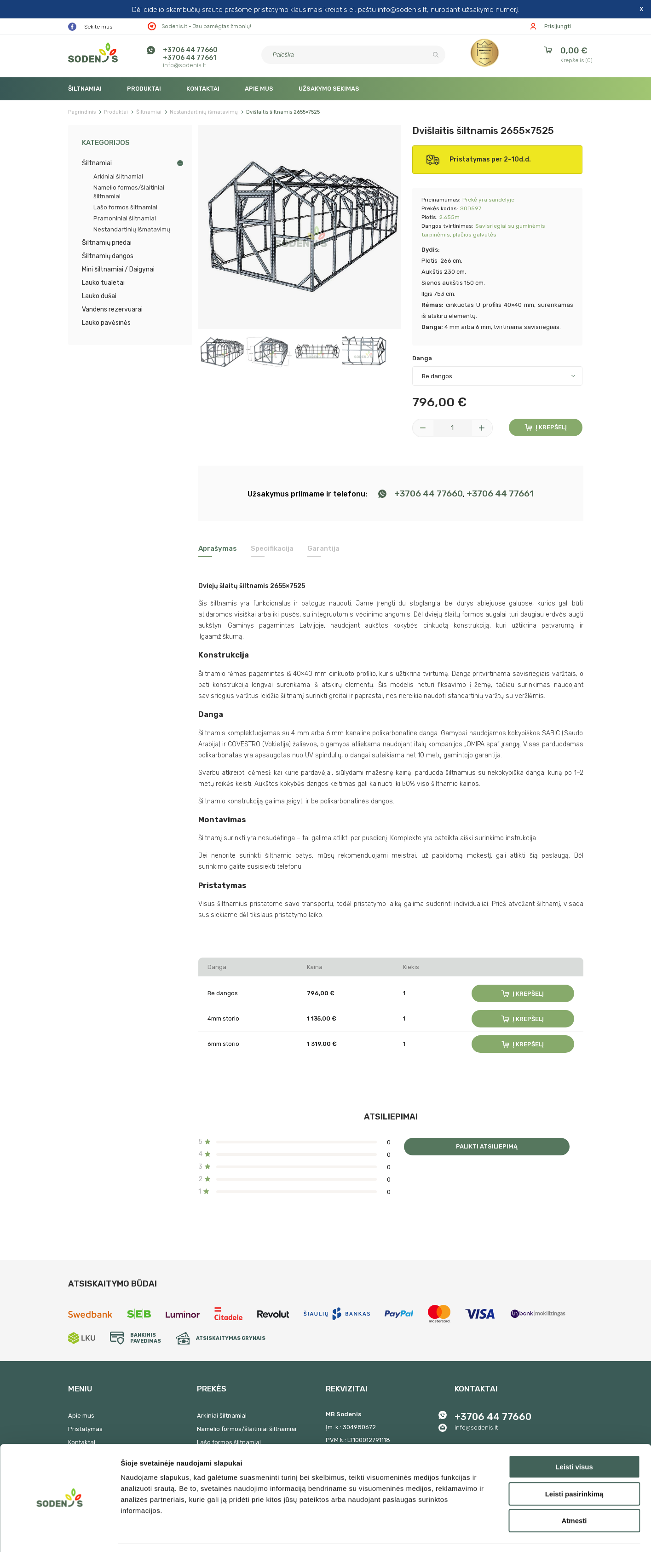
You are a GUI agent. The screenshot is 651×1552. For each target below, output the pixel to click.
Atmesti (574, 1493)
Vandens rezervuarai (112, 309)
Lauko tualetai (103, 283)
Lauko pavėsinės (106, 323)
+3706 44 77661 (189, 58)
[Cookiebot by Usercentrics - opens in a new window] (59, 1534)
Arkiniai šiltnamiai (118, 176)
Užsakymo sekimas (329, 88)
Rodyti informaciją (471, 1534)
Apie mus (259, 88)
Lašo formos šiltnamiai (125, 207)
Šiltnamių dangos (107, 256)
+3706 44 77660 (190, 50)
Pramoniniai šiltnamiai (124, 218)
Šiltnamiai (85, 88)
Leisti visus (574, 1439)
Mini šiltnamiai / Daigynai (118, 269)
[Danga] (497, 376)
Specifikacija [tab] (272, 548)
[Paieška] (353, 55)
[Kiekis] (452, 428)
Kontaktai (202, 88)
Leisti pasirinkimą (574, 1467)
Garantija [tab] (323, 548)
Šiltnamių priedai (107, 243)
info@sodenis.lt (184, 65)
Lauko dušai (99, 296)
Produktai (144, 88)
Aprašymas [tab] (217, 548)
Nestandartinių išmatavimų (131, 229)
